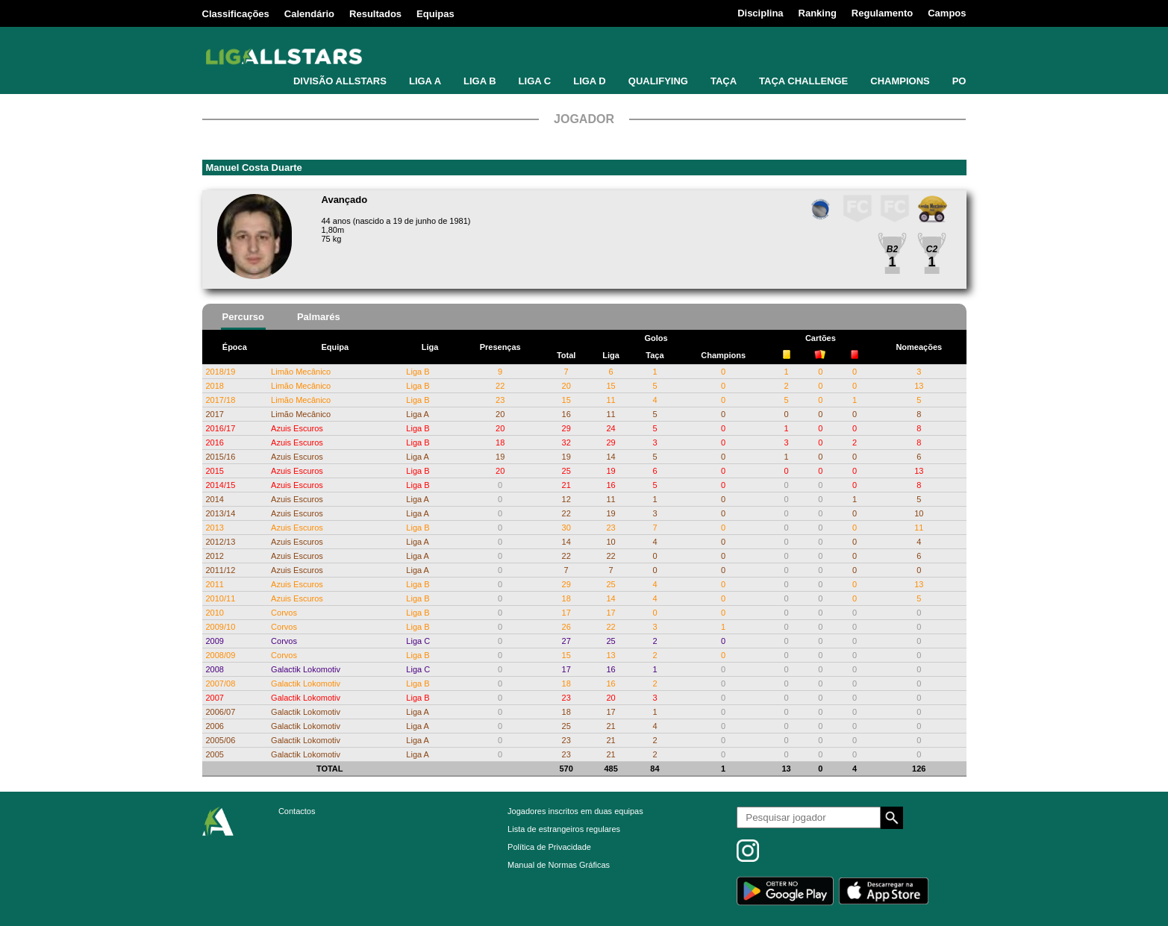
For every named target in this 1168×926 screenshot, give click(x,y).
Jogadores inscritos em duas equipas (575, 811)
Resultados (375, 13)
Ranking (818, 13)
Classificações (235, 13)
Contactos (297, 811)
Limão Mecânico (301, 371)
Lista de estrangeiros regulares (564, 829)
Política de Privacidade (549, 846)
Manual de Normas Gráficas (559, 864)
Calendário (309, 13)
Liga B (417, 371)
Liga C (418, 640)
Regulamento (882, 13)
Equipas (435, 13)
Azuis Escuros (297, 428)
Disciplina (760, 13)
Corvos (284, 612)
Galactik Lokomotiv (305, 669)
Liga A (417, 414)
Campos (947, 13)
